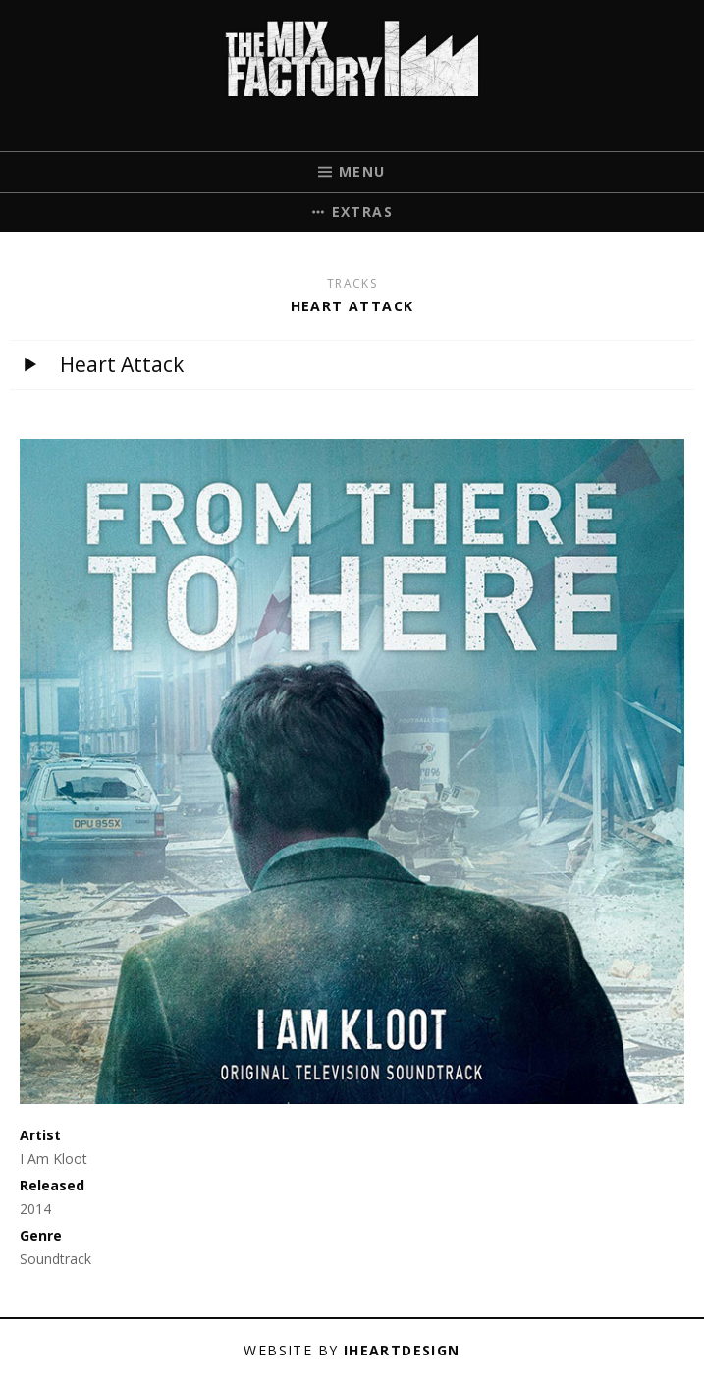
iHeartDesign (402, 1350)
